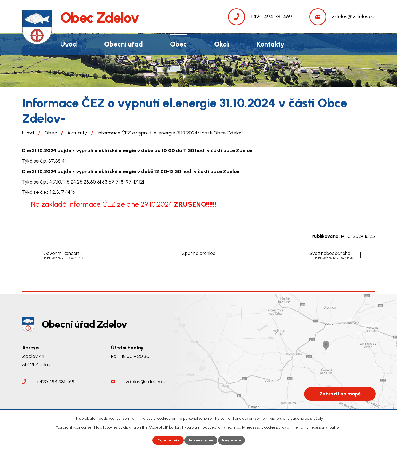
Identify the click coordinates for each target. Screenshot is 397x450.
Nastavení (231, 440)
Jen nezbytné (200, 440)
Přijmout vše (168, 440)
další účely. (314, 418)
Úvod (28, 133)
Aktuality (77, 133)
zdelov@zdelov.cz (145, 382)
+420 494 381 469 (55, 382)
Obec (50, 133)
